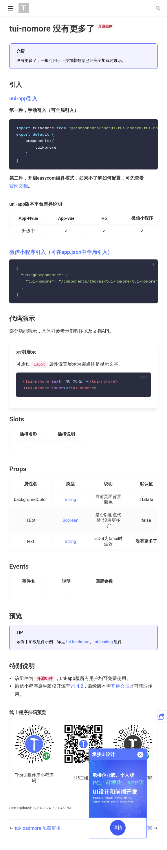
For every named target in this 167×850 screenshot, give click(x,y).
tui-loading (103, 644)
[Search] (159, 8)
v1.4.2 (76, 689)
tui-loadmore (77, 644)
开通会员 (120, 689)
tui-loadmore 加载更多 (37, 831)
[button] (161, 716)
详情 (117, 827)
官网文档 (18, 187)
